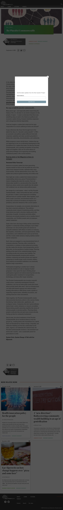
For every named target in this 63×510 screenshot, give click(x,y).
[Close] (48, 77)
